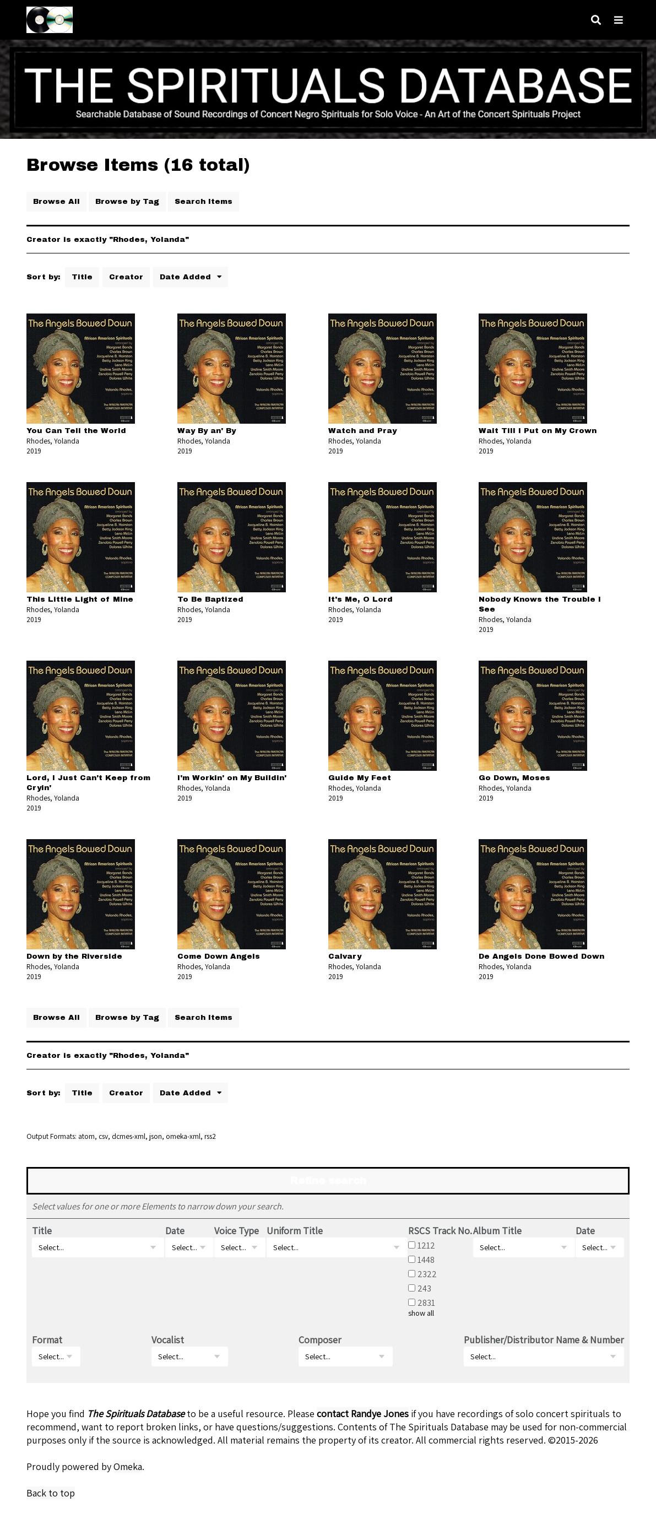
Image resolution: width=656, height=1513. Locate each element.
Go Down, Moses (514, 778)
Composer (320, 1339)
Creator (126, 277)
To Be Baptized (210, 599)
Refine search (328, 1180)
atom (86, 1136)
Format (47, 1339)
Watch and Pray (362, 430)
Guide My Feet (359, 778)
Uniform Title (295, 1230)
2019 (33, 451)
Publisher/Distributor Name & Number (544, 1339)
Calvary (344, 956)
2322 (427, 1274)
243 (424, 1288)
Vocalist (167, 1339)
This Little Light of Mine (79, 599)
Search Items (203, 201)
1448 (426, 1259)
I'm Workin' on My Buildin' (231, 778)
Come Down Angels (218, 956)
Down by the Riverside (74, 956)
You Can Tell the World (76, 430)
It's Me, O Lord (360, 599)
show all (421, 1313)
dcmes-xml (128, 1136)
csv (103, 1136)
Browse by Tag (127, 201)
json (155, 1136)
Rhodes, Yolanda (52, 441)
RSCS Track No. (440, 1230)
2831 (426, 1302)
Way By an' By (206, 430)
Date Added (187, 277)
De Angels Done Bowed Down (541, 956)
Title (82, 277)
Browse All (56, 201)
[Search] (596, 20)
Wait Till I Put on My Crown (538, 430)
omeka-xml (183, 1136)
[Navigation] (619, 20)
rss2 (210, 1136)
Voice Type (236, 1230)
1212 (426, 1245)
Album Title (497, 1230)
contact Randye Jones (363, 1413)
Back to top (50, 1493)
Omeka (127, 1466)
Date (175, 1230)
